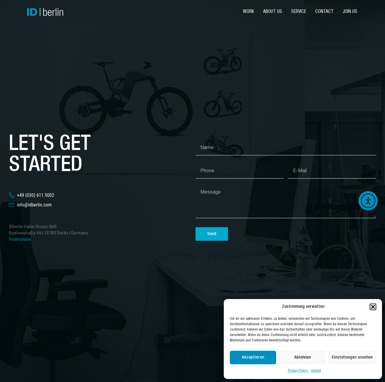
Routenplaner (20, 240)
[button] (373, 307)
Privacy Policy (298, 371)
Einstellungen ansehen (352, 357)
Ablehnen (302, 357)
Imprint (316, 371)
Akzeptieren (253, 357)
